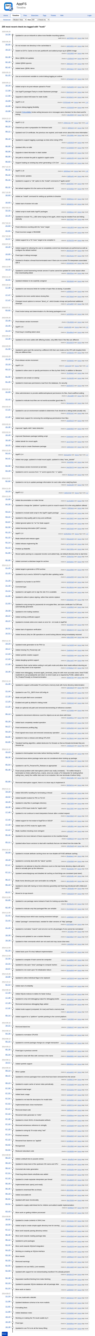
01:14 (7, 542)
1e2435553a (70, 314)
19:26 (7, 247)
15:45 (7, 326)
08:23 (7, 1083)
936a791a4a (70, 256)
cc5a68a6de (70, 917)
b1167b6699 (70, 924)
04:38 (7, 57)
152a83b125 (70, 420)
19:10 (7, 792)
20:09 (7, 852)
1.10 (86, 171)
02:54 (7, 985)
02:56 (7, 527)
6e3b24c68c (70, 876)
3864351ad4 (70, 250)
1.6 (87, 366)
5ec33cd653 (70, 501)
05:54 (7, 765)
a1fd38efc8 (70, 58)
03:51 (7, 1204)
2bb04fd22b (70, 698)
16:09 (7, 392)
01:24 (7, 1288)
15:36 (7, 427)
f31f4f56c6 (71, 1208)
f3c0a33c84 (70, 1131)
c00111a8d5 (70, 1267)
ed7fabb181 (70, 352)
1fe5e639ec (70, 462)
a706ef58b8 (70, 861)
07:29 (7, 1129)
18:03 (7, 195)
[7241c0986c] (27, 112)
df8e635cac (70, 273)
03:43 (7, 1211)
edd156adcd (70, 1226)
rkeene (79, 38)
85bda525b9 (70, 1231)
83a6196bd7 (70, 937)
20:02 (7, 1219)
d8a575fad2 (70, 219)
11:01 (7, 1306)
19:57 (7, 1063)
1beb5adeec (70, 561)
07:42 (7, 1114)
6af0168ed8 (70, 687)
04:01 (7, 1150)
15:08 (7, 111)
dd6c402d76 (70, 1012)
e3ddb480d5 (70, 428)
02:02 (7, 481)
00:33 (7, 126)
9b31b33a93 (70, 1318)
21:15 (7, 928)
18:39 (7, 935)
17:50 (7, 90)
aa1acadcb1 (70, 1072)
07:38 (7, 1119)
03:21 (7, 512)
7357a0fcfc (70, 931)
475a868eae (70, 1115)
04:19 (7, 732)
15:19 (7, 364)
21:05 (7, 596)
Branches (34, 15)
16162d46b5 (70, 1100)
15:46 (7, 320)
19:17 (7, 649)
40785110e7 (70, 413)
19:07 (7, 969)
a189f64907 (70, 1290)
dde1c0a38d (70, 881)
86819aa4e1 (70, 1043)
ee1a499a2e (70, 1035)
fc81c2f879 (70, 227)
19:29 (7, 491)
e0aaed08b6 (70, 569)
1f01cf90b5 (70, 1146)
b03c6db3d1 (70, 263)
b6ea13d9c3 (70, 821)
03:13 (7, 369)
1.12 (86, 123)
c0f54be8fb (70, 888)
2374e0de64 (70, 79)
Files (25, 15)
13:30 (7, 339)
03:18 (7, 1255)
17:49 (7, 993)
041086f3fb (70, 1151)
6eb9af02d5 (70, 793)
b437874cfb (70, 1213)
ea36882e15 (70, 291)
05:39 (7, 1049)
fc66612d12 (70, 447)
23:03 (7, 226)
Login (89, 15)
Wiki (61, 15)
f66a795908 (70, 1200)
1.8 (87, 327)
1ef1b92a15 (70, 1328)
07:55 (7, 1093)
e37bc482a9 (70, 1236)
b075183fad (70, 189)
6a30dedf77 (70, 1095)
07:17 (7, 865)
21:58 (7, 349)
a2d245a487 (70, 523)
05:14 (7, 1015)
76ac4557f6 (70, 1246)
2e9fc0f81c (70, 826)
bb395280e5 (67, 534)
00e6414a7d (70, 92)
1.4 (87, 455)
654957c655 (70, 1241)
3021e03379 (70, 342)
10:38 (7, 1327)
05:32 (7, 170)
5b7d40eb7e (70, 97)
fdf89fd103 (71, 128)
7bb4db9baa (70, 1323)
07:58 (7, 1088)
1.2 (87, 493)
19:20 (7, 435)
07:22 (7, 1139)
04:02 (7, 1145)
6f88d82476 (70, 630)
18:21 (7, 1026)
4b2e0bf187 (70, 624)
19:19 (7, 860)
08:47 (7, 1076)
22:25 (7, 216)
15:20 (7, 359)
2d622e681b (70, 46)
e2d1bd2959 (70, 577)
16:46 (7, 672)
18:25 (7, 445)
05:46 (7, 770)
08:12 (7, 1168)
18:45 (7, 802)
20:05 (7, 44)
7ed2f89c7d (70, 1079)
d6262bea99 (70, 753)
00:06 (7, 151)
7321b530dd (70, 1120)
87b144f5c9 (70, 592)
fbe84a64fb (70, 87)
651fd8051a (70, 718)
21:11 (7, 591)
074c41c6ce (70, 1221)
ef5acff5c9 (71, 1159)
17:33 (7, 654)
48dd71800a (70, 549)
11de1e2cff (68, 366)
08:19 (7, 1163)
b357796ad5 (70, 296)
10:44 (7, 1317)
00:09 (7, 146)
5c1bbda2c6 (70, 986)
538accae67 (70, 660)
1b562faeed (67, 171)
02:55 (7, 1260)
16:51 (7, 628)
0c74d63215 (70, 1303)
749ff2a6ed (70, 508)
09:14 (7, 1071)
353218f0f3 (70, 53)
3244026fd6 (70, 617)
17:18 (7, 825)
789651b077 (70, 63)
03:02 (7, 310)
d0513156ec (70, 1190)
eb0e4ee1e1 (70, 1298)
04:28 (7, 504)
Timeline (15, 15)
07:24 (7, 1134)
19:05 (7, 254)
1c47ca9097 (70, 304)
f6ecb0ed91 (70, 869)
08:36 (7, 757)
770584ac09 (70, 745)
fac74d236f (70, 645)
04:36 (7, 1034)
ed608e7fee (70, 1164)
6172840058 (70, 148)
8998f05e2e (70, 199)
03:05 (7, 900)
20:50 (7, 611)
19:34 (7, 644)
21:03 (7, 603)
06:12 (7, 1240)
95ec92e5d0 (70, 1175)
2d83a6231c (70, 204)
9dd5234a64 (70, 528)
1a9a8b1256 (70, 158)
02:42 (7, 67)
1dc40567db (70, 1004)
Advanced (6, 20)
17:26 (7, 696)
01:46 (7, 382)
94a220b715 (70, 467)
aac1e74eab (70, 442)
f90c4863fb (70, 322)
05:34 (7, 1055)
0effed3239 (70, 893)
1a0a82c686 (67, 327)
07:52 (7, 1104)
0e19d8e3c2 (70, 1141)
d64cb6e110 (70, 1274)
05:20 (7, 721)
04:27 (7, 726)
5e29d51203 (70, 513)
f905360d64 (70, 281)
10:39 (7, 1322)
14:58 (7, 34)
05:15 (7, 1042)
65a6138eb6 (70, 816)
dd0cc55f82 (70, 637)
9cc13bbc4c (70, 738)
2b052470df (67, 493)
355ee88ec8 (70, 332)
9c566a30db (70, 728)
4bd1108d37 (70, 518)
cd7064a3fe (70, 1169)
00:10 (7, 139)
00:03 (7, 162)
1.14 (86, 102)
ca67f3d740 (70, 978)
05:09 (7, 781)
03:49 (7, 471)
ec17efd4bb (70, 710)
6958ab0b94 (70, 1136)
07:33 (7, 1124)
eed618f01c (70, 1262)
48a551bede (70, 1284)
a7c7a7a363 (70, 1185)
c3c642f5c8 (70, 944)
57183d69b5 (70, 1313)
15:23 (7, 752)
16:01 (7, 280)
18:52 (7, 797)
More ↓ (5, 1334)
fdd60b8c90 (70, 1110)
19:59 (7, 1224)
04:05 (7, 737)
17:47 (7, 295)
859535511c (70, 1064)
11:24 (7, 1296)
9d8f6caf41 (70, 176)
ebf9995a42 (70, 1257)
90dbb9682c (70, 1056)
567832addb (67, 102)
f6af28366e (70, 655)
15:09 (7, 101)
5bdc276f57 (70, 808)
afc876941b (70, 38)
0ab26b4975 (70, 385)
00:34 (7, 121)
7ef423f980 (70, 1019)
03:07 (7, 522)
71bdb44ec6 (70, 650)
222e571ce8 (70, 994)
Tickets (53, 15)
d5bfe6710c (70, 677)
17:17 (7, 830)
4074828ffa (70, 798)
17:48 (7, 288)
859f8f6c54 (70, 838)
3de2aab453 (67, 455)
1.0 (87, 534)
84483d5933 (70, 723)
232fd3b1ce (70, 212)
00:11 (7, 131)
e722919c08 (70, 107)
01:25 (7, 75)
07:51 (7, 1173)
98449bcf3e (70, 904)
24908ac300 (70, 693)
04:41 (7, 453)
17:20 (7, 417)
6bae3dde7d (70, 965)
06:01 (7, 1199)
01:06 (7, 553)
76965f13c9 (70, 703)
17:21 (7, 410)
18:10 (7, 85)
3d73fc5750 (70, 240)
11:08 (7, 1301)
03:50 (7, 466)
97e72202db (70, 909)
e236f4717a (70, 1105)
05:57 (7, 892)
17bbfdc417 (70, 1027)
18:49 (7, 440)
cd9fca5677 (70, 831)
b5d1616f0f (70, 1279)
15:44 (7, 331)
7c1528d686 (70, 153)
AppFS (21, 4)
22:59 (7, 958)
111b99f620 (70, 607)
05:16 (7, 835)
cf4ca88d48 (70, 1180)
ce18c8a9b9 (70, 1125)
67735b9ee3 (70, 668)
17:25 (7, 701)
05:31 (7, 180)
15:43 (7, 399)
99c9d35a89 (70, 1195)
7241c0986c (70, 135)
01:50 (7, 377)
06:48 (7, 1235)
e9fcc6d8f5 (70, 396)
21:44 (7, 691)
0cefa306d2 (70, 960)
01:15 (7, 532)
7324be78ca (70, 556)
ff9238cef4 (71, 474)
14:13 (7, 270)
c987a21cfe (70, 232)
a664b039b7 (70, 183)
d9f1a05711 (70, 766)
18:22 (7, 50)
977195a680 (70, 1084)
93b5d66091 (70, 600)
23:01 (7, 231)
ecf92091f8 (70, 142)
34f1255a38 (70, 846)
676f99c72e (70, 1251)
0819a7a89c (70, 778)
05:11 (7, 842)
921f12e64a (70, 1090)
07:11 (7, 872)
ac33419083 (70, 163)
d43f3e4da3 (70, 733)
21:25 (7, 568)
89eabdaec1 (70, 856)
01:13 (7, 548)
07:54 (7, 1098)
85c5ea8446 (70, 970)
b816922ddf (70, 582)
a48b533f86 (70, 1051)
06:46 (7, 1183)
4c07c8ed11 (70, 1308)
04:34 (7, 1245)
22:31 (7, 210)
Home (5, 15)
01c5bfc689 (70, 378)
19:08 (7, 977)
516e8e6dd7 (70, 436)
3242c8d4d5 (70, 612)
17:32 (7, 1008)
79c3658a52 (70, 373)
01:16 (7, 950)
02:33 (7, 1283)
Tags (44, 15)
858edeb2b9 (70, 539)
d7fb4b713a (67, 123)
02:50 (7, 1271)
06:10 (7, 1194)
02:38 (7, 1278)
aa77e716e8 (70, 544)
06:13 (7, 714)
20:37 (7, 616)
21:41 (7, 915)
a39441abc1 (70, 69)
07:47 (7, 1109)
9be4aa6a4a (70, 403)
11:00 (7, 1312)
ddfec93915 (70, 999)
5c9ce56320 (70, 952)
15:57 (7, 239)
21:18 (7, 586)
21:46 (7, 684)
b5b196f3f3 (70, 115)
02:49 (7, 62)
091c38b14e (70, 587)
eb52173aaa (70, 761)
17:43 (7, 820)
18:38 (7, 807)
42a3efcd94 (70, 485)
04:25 (7, 1250)
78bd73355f (70, 803)
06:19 (7, 885)
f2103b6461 (70, 360)
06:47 (7, 880)
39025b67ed (70, 785)
